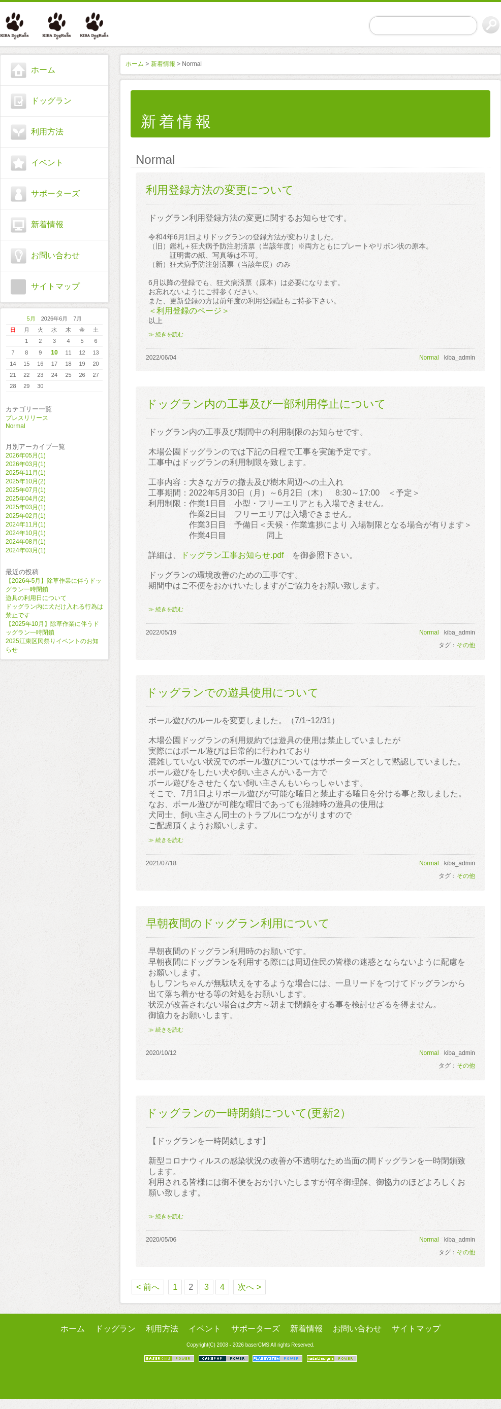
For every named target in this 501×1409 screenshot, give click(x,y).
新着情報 (47, 224)
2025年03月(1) (26, 507)
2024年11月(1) (26, 524)
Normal (15, 426)
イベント (47, 162)
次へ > (249, 1287)
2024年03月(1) (26, 550)
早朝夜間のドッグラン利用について (238, 923)
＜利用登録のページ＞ (189, 310)
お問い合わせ (55, 255)
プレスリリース (27, 417)
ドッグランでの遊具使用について (232, 692)
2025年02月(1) (26, 515)
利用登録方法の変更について (220, 190)
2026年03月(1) (26, 464)
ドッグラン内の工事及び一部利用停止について (266, 404)
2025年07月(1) (26, 490)
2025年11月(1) (26, 472)
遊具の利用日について (36, 598)
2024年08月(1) (26, 541)
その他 (466, 645)
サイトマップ (55, 286)
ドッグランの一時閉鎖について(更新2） (248, 1113)
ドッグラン (51, 100)
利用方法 (47, 131)
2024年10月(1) (26, 533)
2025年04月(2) (26, 498)
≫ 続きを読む (165, 334)
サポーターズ (55, 193)
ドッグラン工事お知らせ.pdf (232, 555)
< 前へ (148, 1287)
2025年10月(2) (26, 481)
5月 (31, 318)
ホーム (43, 69)
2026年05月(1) (26, 455)
